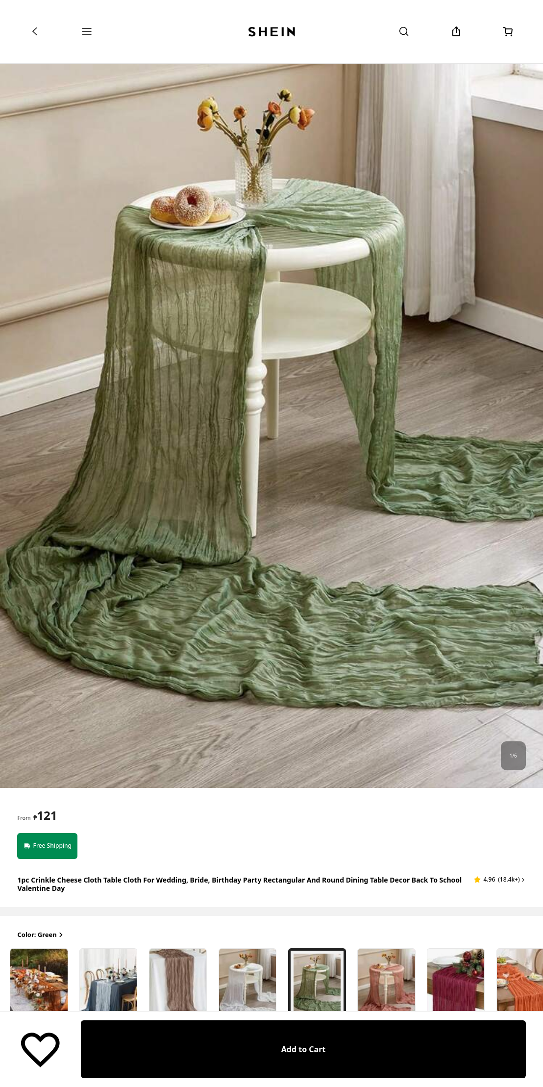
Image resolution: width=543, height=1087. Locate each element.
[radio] (79, 986)
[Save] (40, 1049)
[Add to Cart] (303, 1049)
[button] (500, 879)
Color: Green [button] (40, 935)
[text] (45, 815)
